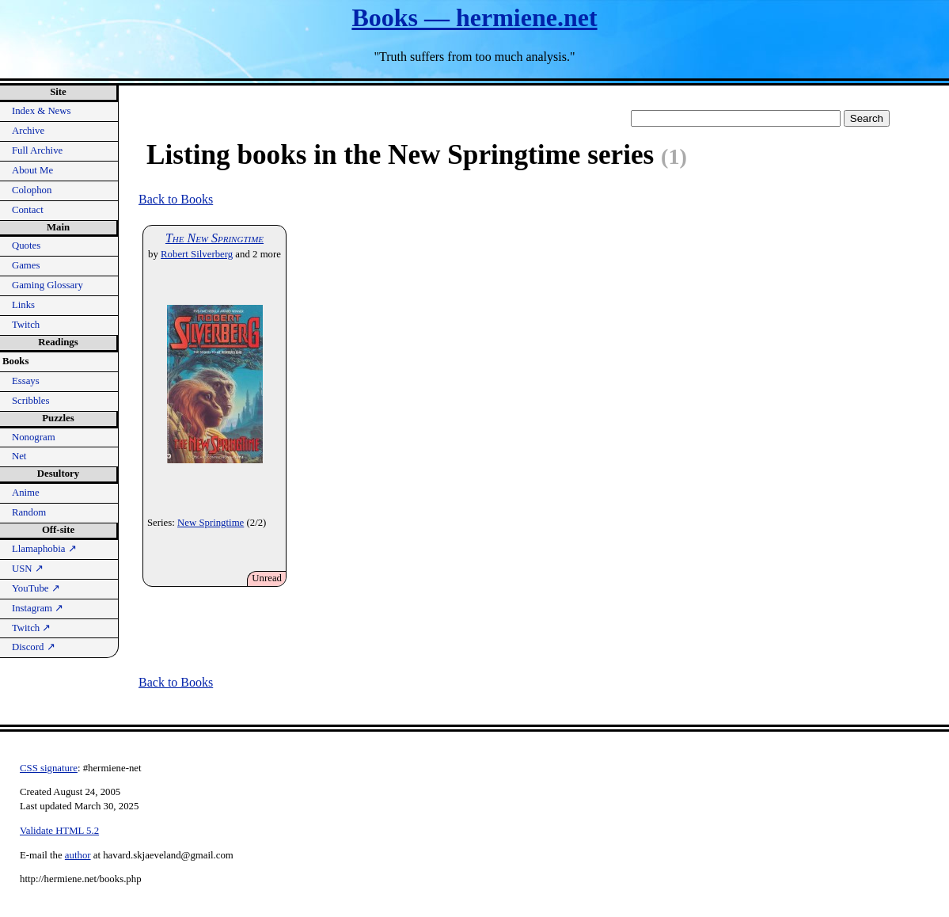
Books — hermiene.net (474, 17)
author (78, 855)
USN (28, 568)
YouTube (36, 588)
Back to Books (176, 199)
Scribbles (31, 400)
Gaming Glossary (47, 285)
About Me (32, 170)
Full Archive (37, 150)
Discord (33, 647)
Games (26, 265)
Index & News (41, 110)
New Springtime (210, 522)
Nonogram (33, 437)
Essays (26, 380)
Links (23, 304)
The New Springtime (214, 238)
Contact (28, 209)
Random (29, 512)
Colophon (31, 190)
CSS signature (49, 768)
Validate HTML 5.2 (59, 830)
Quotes (26, 245)
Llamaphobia (44, 548)
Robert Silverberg (197, 254)
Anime (26, 492)
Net (19, 456)
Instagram (37, 608)
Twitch (26, 324)
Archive (28, 130)
